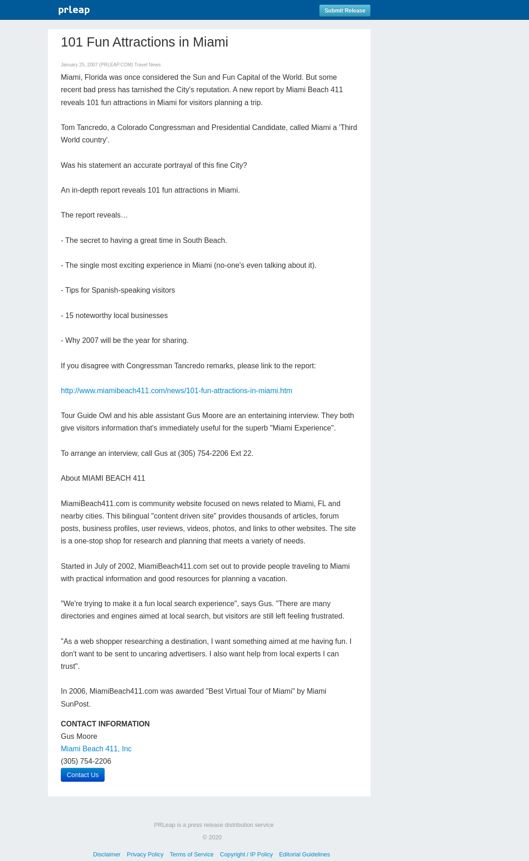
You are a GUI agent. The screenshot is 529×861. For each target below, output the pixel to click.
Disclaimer (107, 854)
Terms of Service (191, 854)
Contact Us (83, 774)
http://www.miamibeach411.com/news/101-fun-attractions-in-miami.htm (176, 391)
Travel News (148, 64)
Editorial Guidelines (304, 854)
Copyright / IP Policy (246, 854)
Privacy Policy (145, 854)
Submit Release (344, 10)
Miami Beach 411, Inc (96, 749)
